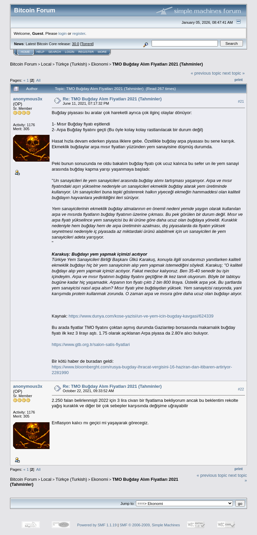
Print (239, 80)
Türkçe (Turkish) (71, 64)
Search (55, 52)
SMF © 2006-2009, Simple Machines (150, 525)
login (63, 33)
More (102, 52)
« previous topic (206, 73)
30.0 (75, 44)
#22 (241, 389)
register (78, 33)
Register (86, 52)
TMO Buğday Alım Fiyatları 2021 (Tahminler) (157, 64)
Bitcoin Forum (23, 64)
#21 (241, 101)
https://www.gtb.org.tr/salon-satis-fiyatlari (91, 344)
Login (69, 52)
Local (46, 64)
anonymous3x (27, 98)
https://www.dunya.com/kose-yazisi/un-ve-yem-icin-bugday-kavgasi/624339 (141, 316)
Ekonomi (99, 64)
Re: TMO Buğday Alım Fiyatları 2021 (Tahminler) (112, 98)
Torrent (87, 44)
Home (25, 52)
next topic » (234, 73)
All (38, 80)
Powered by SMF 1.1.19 (97, 525)
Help (40, 52)
